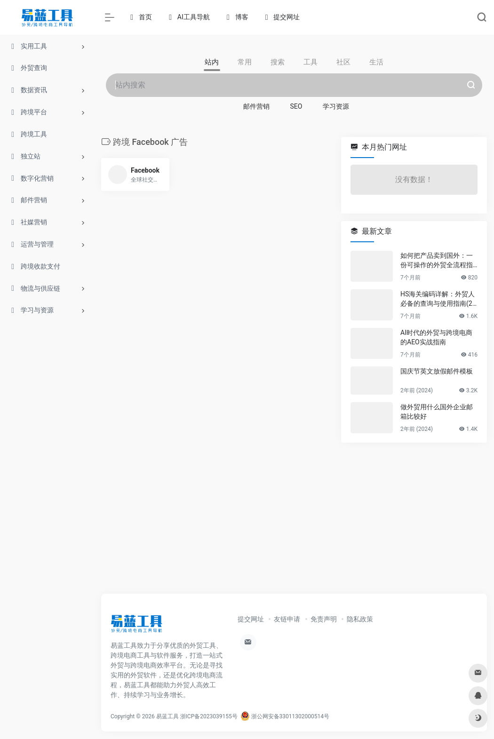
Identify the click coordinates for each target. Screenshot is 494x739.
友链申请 (287, 619)
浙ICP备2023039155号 (209, 716)
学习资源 (336, 106)
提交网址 (251, 619)
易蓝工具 (167, 716)
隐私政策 (360, 619)
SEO (296, 106)
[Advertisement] (294, 516)
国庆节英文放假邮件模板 (436, 371)
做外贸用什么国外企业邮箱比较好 (436, 411)
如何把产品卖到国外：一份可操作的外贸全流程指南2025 (436, 261)
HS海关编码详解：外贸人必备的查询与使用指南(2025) (438, 299)
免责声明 (324, 619)
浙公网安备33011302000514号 (284, 716)
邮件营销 (256, 106)
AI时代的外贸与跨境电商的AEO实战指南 (436, 337)
